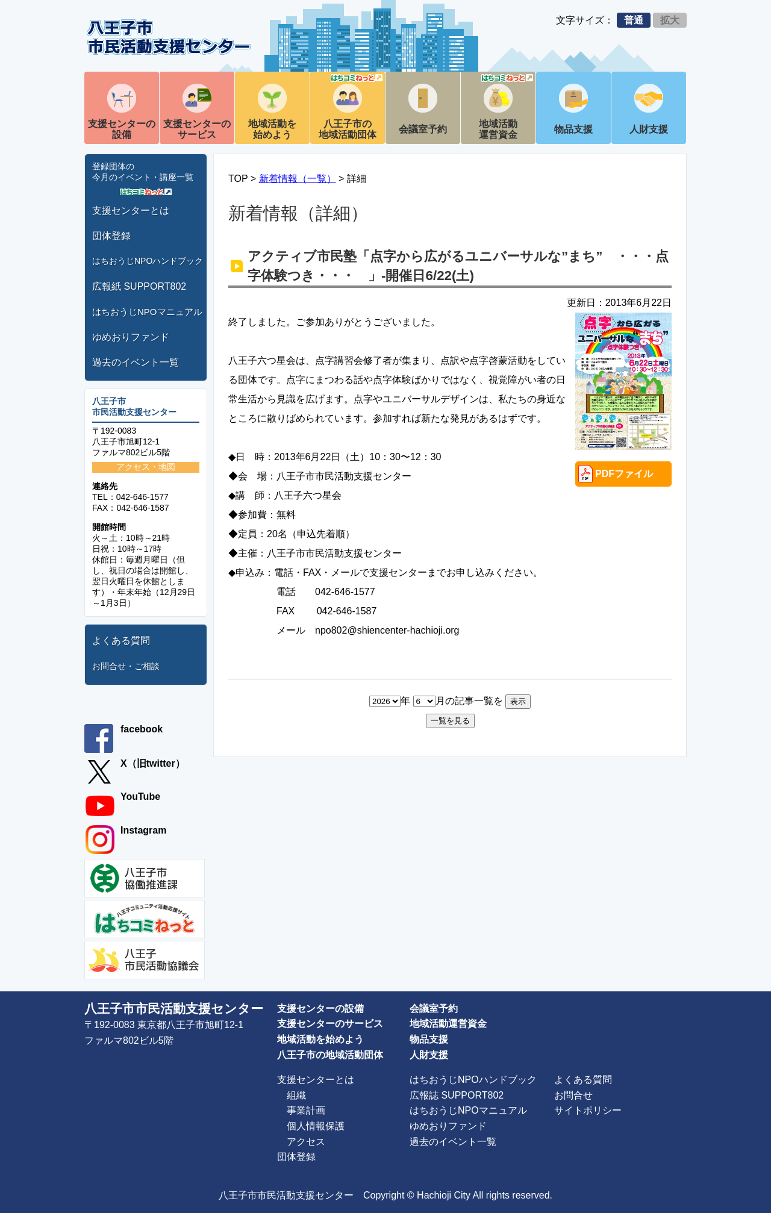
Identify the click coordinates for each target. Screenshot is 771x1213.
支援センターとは (130, 210)
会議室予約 (423, 129)
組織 (296, 1095)
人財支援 (648, 129)
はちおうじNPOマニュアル (147, 312)
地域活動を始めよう (272, 129)
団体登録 (111, 236)
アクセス (306, 1142)
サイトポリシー (588, 1110)
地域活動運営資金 (506, 106)
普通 (633, 20)
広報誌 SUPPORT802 (457, 1095)
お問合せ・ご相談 (126, 666)
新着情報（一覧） (297, 178)
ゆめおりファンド (130, 337)
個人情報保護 (316, 1126)
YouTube (140, 796)
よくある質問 (121, 640)
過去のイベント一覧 (135, 362)
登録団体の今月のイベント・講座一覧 (142, 171)
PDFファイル (624, 474)
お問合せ (573, 1095)
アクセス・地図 (145, 467)
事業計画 (306, 1110)
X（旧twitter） (152, 763)
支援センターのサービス (197, 129)
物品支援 (573, 129)
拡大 (669, 20)
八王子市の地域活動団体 (350, 106)
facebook (141, 729)
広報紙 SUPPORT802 (139, 286)
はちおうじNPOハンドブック (147, 261)
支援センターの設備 (121, 129)
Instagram (143, 830)
